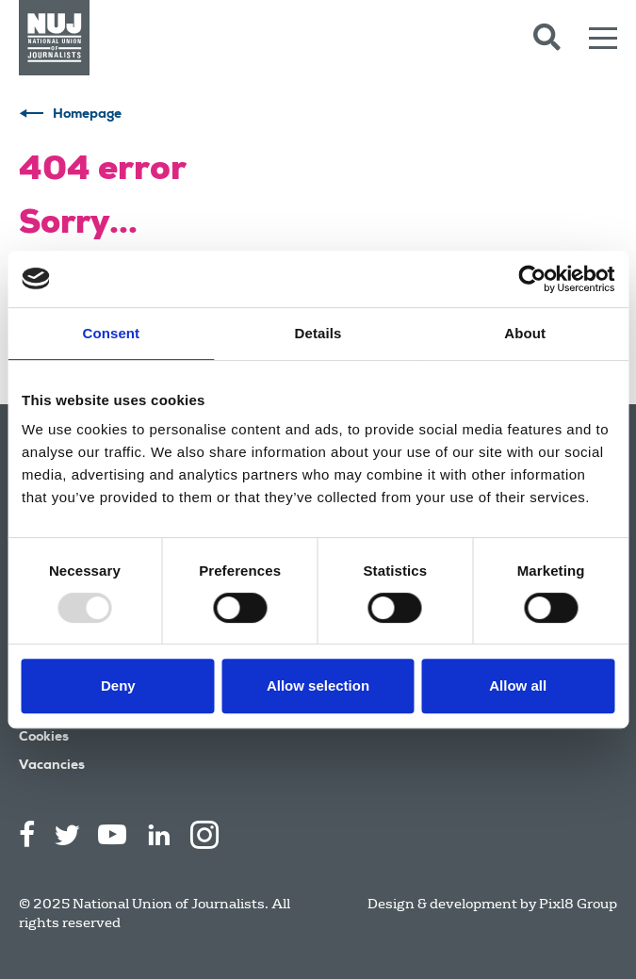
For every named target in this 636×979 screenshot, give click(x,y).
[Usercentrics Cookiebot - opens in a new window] (531, 279)
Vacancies (52, 766)
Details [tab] (318, 333)
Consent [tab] (110, 333)
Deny (118, 685)
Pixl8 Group (578, 903)
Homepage (87, 115)
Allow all (517, 685)
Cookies (44, 737)
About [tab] (525, 333)
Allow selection (318, 685)
